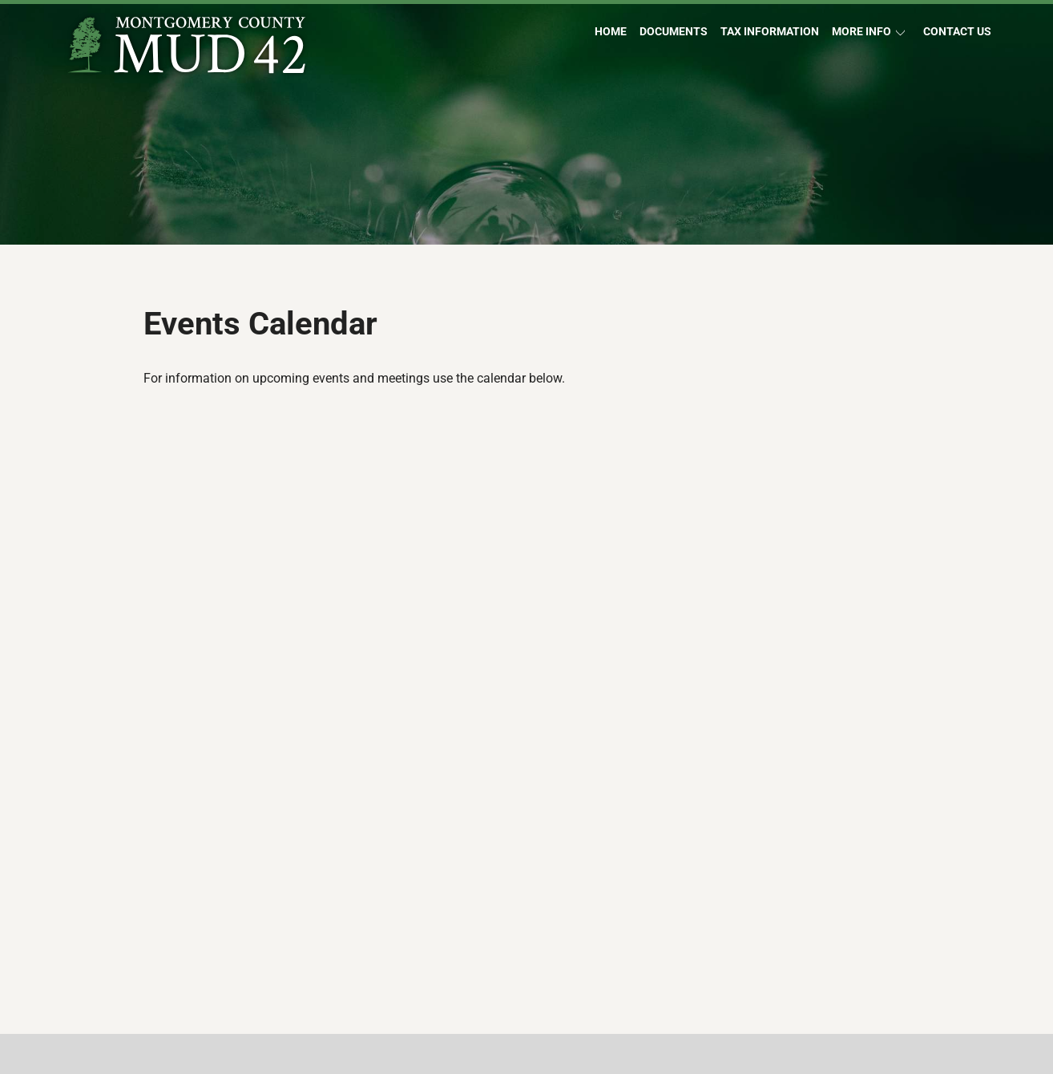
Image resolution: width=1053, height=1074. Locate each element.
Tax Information (769, 32)
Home (611, 32)
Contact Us (957, 32)
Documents (673, 32)
